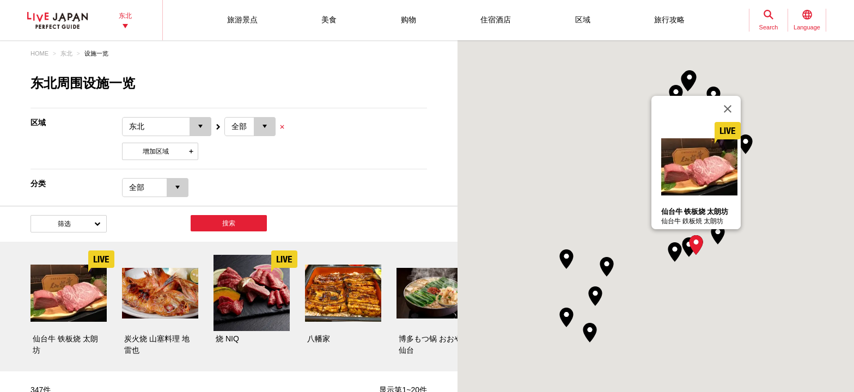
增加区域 (156, 151)
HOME (39, 53)
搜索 (228, 223)
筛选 (64, 224)
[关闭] (728, 109)
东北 (66, 53)
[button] (696, 245)
